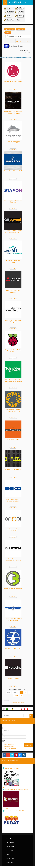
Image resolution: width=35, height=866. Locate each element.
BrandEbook (10, 858)
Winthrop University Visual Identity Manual (16, 789)
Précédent (15, 692)
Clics (28, 41)
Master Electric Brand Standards (13, 648)
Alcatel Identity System (13, 439)
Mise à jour (10, 863)
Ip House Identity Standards (13, 469)
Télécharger (10, 842)
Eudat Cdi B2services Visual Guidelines (15, 811)
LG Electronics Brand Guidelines (13, 81)
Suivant (16, 695)
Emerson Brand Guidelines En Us (13, 171)
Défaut (17, 41)
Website (4, 830)
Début (8, 692)
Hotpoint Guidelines (13, 678)
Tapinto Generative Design (11, 768)
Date (25, 41)
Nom (21, 41)
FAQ (8, 854)
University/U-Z (6, 808)
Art (3, 787)
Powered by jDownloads (17, 702)
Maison (9, 838)
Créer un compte (9, 744)
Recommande (10, 846)
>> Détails (13, 89)
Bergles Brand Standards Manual (13, 588)
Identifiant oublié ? (9, 746)
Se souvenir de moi (8, 741)
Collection (10, 850)
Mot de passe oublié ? (10, 748)
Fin (21, 695)
